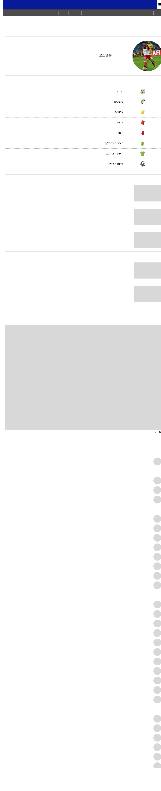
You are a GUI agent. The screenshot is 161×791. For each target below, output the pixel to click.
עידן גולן (98, 21)
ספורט (117, 12)
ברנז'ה (14, 12)
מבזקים (130, 12)
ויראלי (106, 12)
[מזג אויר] (14, 4)
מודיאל (155, 21)
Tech (26, 12)
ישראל (155, 431)
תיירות (37, 12)
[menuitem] (144, 13)
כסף (83, 12)
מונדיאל (144, 4)
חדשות (144, 12)
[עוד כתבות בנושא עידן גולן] (80, 310)
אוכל (60, 12)
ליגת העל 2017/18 (136, 21)
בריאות (72, 12)
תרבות (93, 12)
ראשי (156, 12)
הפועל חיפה (114, 21)
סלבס (49, 12)
